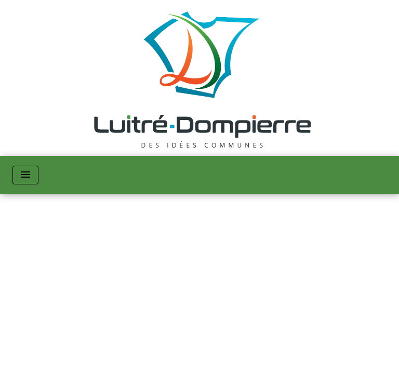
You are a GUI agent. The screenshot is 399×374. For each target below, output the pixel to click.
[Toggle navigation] (25, 175)
